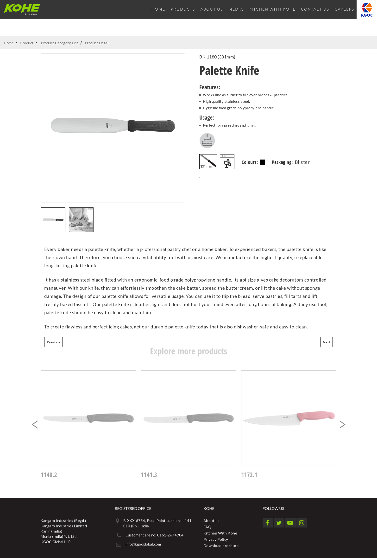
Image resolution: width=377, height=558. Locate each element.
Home (158, 9)
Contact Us (315, 9)
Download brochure (221, 543)
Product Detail (97, 43)
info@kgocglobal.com (143, 542)
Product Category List (59, 43)
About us (212, 9)
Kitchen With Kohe (272, 9)
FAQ (207, 525)
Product (27, 43)
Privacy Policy (215, 537)
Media (235, 9)
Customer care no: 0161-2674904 (155, 533)
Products (183, 9)
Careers (344, 9)
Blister (302, 162)
